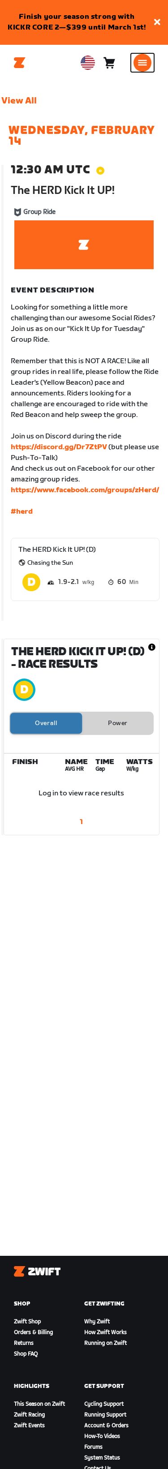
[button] (157, 22)
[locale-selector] (88, 63)
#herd (22, 511)
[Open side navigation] (142, 62)
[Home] (19, 62)
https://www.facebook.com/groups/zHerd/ (85, 490)
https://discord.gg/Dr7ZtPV (59, 447)
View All (19, 100)
